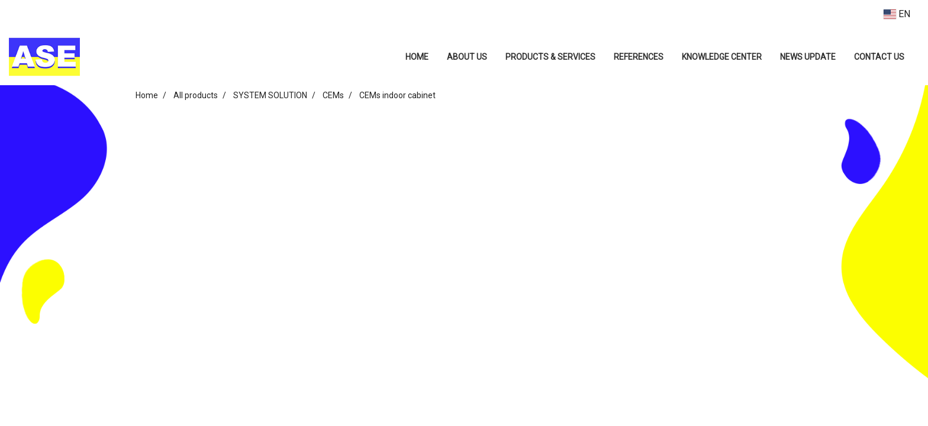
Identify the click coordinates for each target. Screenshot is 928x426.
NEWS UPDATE (808, 57)
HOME (416, 57)
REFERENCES (638, 57)
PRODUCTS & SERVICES (550, 57)
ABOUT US (467, 57)
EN (897, 14)
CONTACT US (879, 57)
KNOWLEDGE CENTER (722, 57)
